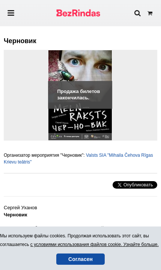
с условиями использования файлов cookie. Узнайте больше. (94, 244)
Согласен (80, 259)
